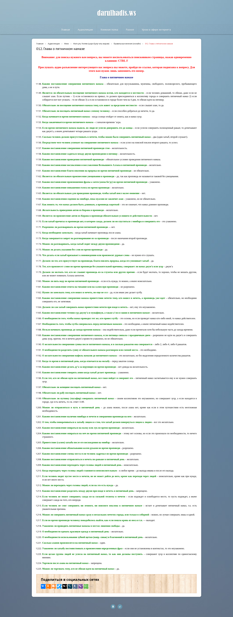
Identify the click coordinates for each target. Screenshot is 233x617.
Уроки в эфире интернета (156, 29)
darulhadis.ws (116, 13)
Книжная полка (109, 29)
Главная (65, 29)
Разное (130, 29)
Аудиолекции (85, 29)
